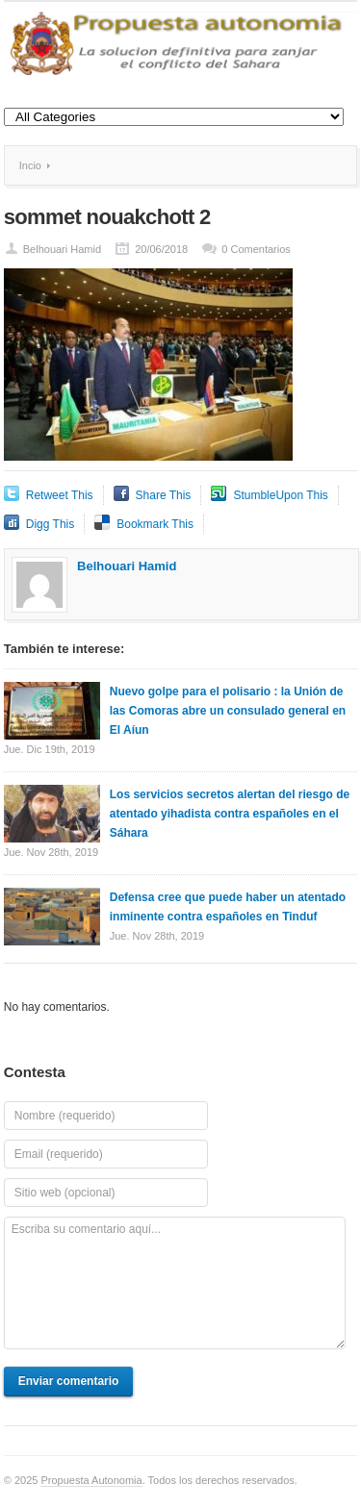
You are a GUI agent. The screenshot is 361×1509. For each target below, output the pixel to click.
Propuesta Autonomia (91, 1480)
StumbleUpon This (280, 495)
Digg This (50, 524)
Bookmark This (154, 524)
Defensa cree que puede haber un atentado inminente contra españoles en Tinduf (228, 907)
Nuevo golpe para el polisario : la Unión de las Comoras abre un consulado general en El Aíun (228, 711)
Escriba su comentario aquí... (175, 1283)
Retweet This (59, 495)
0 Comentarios (256, 249)
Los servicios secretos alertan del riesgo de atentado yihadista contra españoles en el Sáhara (229, 814)
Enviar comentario (68, 1381)
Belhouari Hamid (62, 249)
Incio (30, 165)
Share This (164, 495)
